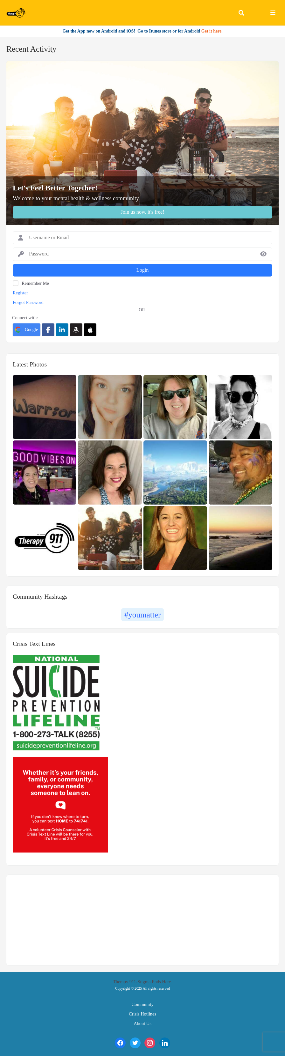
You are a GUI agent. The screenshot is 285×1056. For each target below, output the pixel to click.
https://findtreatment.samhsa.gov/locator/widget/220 (48, 916)
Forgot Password (28, 302)
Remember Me (35, 283)
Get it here (211, 31)
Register (20, 292)
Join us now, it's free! (142, 212)
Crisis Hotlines (142, 1013)
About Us (142, 1023)
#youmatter (142, 614)
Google (26, 329)
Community (143, 1004)
